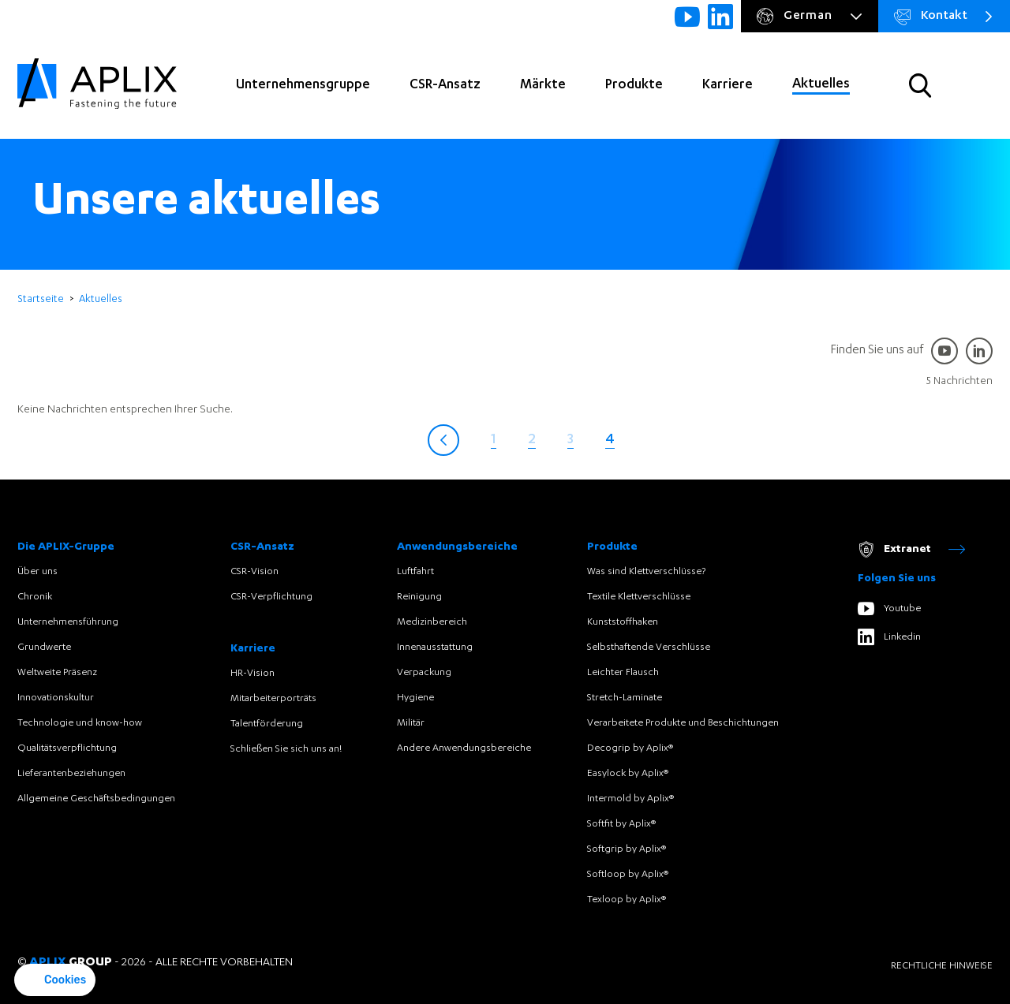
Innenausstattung (435, 647)
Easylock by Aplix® (627, 773)
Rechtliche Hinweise (942, 966)
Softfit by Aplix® (621, 824)
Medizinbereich (432, 622)
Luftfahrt (415, 571)
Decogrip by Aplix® (630, 748)
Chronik (34, 597)
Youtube (889, 608)
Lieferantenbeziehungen (71, 773)
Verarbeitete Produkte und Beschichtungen (683, 723)
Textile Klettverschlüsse (638, 597)
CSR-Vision (254, 571)
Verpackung (424, 672)
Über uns (37, 571)
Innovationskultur (55, 698)
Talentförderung (266, 724)
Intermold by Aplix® (630, 798)
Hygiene (415, 698)
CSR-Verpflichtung (271, 597)
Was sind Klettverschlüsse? (646, 571)
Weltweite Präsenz (57, 672)
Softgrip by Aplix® (626, 849)
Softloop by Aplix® (627, 874)
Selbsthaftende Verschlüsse (648, 647)
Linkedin (889, 637)
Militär (411, 723)
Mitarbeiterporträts (273, 698)
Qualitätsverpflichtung (67, 748)
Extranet (911, 549)
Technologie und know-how (79, 723)
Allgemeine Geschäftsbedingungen (96, 798)
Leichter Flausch (623, 672)
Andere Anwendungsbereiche (464, 748)
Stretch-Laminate (624, 698)
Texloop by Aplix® (626, 899)
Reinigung (419, 597)
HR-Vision (252, 673)
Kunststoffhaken (622, 622)
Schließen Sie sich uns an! (286, 749)
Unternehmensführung (67, 622)
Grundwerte (44, 647)
